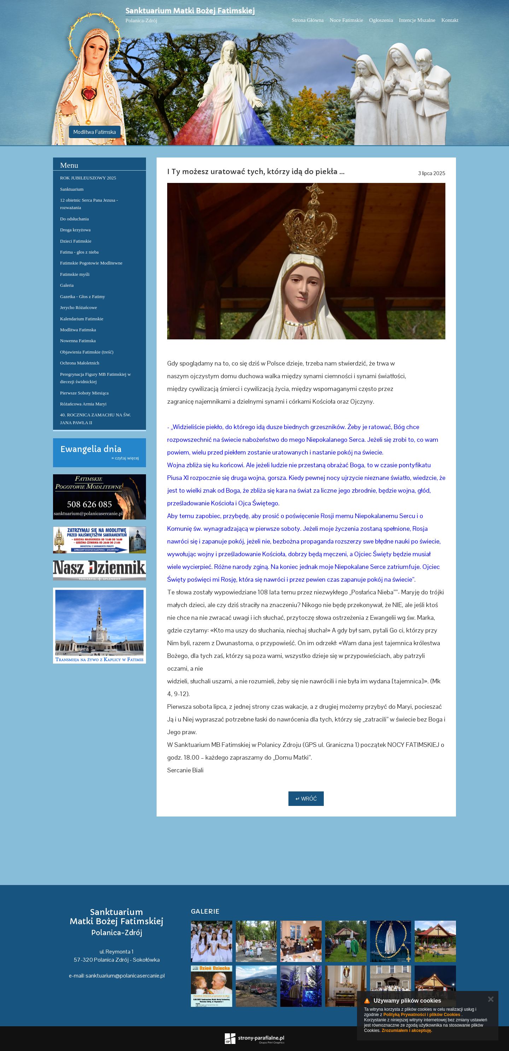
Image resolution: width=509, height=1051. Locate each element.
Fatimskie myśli (74, 274)
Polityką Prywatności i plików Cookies (422, 1014)
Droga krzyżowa (75, 229)
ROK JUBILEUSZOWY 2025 (88, 177)
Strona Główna (307, 20)
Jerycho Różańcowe (78, 307)
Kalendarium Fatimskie (81, 318)
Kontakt (449, 20)
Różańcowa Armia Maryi (83, 403)
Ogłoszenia (381, 20)
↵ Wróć (306, 798)
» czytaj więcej (125, 458)
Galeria (67, 285)
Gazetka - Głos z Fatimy (82, 296)
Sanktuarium (71, 189)
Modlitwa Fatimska (95, 132)
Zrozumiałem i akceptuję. (407, 1030)
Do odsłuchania (74, 218)
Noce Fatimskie (346, 20)
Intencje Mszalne (417, 20)
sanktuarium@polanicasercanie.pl (125, 975)
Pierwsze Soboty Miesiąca (84, 393)
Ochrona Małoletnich (79, 363)
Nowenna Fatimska (78, 340)
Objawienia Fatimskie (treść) (86, 352)
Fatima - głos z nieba (79, 252)
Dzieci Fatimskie (75, 241)
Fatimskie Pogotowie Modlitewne (91, 263)
